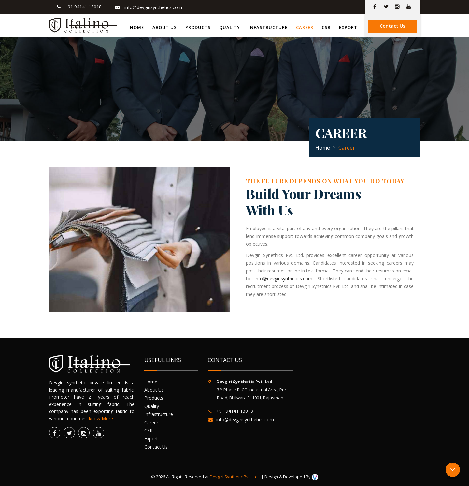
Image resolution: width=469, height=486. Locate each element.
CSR (326, 27)
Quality (229, 27)
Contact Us (392, 26)
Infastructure (268, 27)
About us (164, 27)
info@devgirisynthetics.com (283, 278)
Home (137, 27)
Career (304, 27)
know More (101, 418)
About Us (156, 390)
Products (198, 27)
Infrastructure (161, 414)
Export (348, 27)
